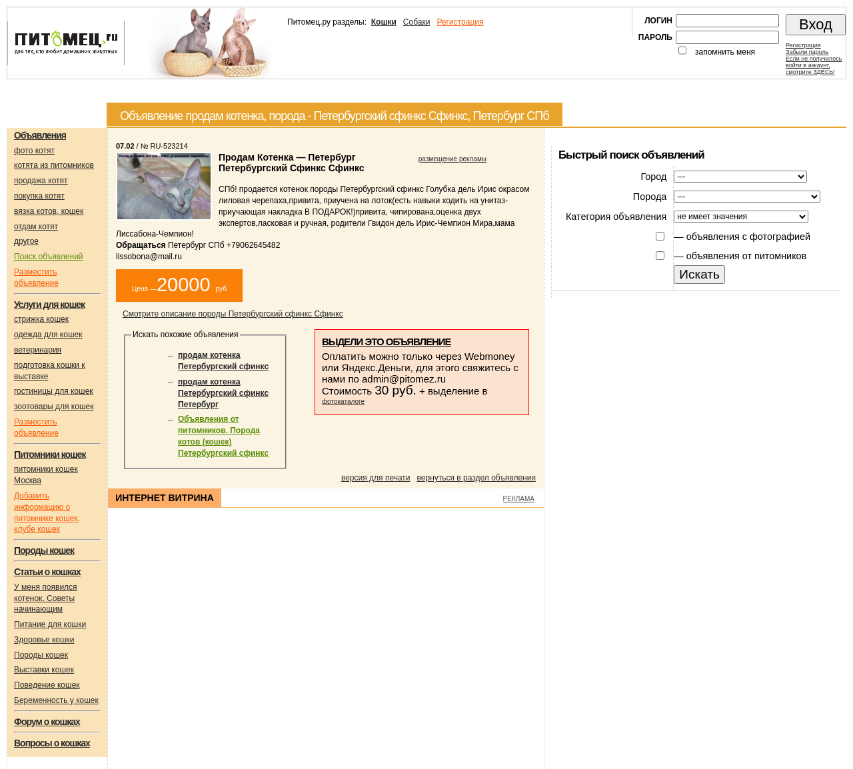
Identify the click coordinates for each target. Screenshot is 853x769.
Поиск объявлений (48, 256)
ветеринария (37, 350)
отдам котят (36, 226)
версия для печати (376, 477)
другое (26, 241)
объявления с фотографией (748, 236)
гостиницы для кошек (53, 391)
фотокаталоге (343, 401)
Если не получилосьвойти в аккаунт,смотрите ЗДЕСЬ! (814, 65)
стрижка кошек (41, 319)
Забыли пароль (807, 52)
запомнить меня (725, 52)
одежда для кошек (48, 334)
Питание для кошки (50, 624)
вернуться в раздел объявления (476, 477)
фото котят (34, 150)
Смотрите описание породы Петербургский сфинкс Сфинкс (233, 314)
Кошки (384, 22)
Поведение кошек (47, 685)
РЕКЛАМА (518, 498)
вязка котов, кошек (48, 211)
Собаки (416, 22)
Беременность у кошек (56, 700)
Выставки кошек (44, 669)
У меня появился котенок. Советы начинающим (45, 598)
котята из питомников (54, 165)
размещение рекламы (452, 159)
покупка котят (39, 196)
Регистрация (459, 22)
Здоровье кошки (44, 639)
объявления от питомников (746, 256)
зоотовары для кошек (53, 406)
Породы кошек (41, 655)
